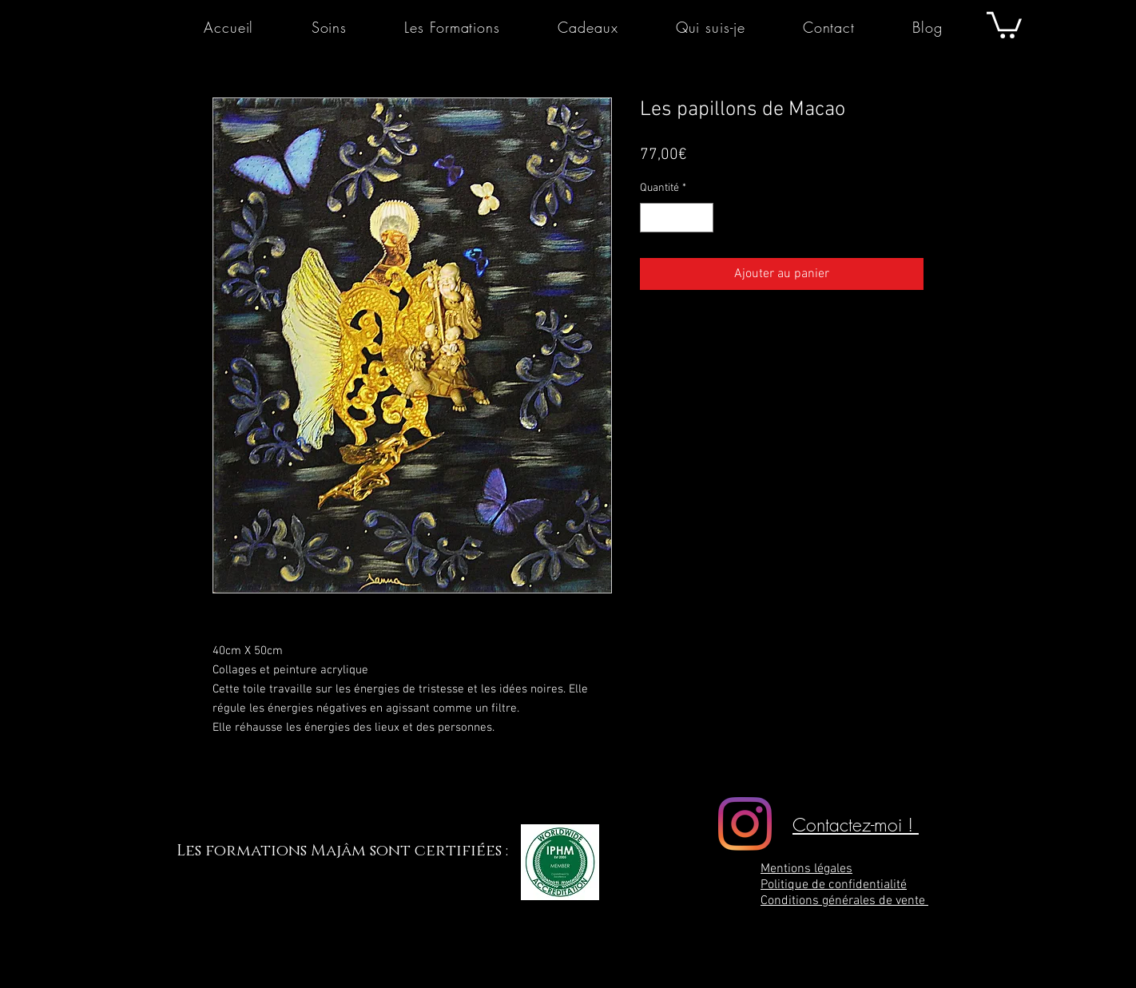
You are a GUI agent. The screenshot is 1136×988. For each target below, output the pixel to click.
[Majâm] (745, 824)
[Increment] (701, 218)
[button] (1004, 23)
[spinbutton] (676, 218)
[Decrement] (652, 218)
